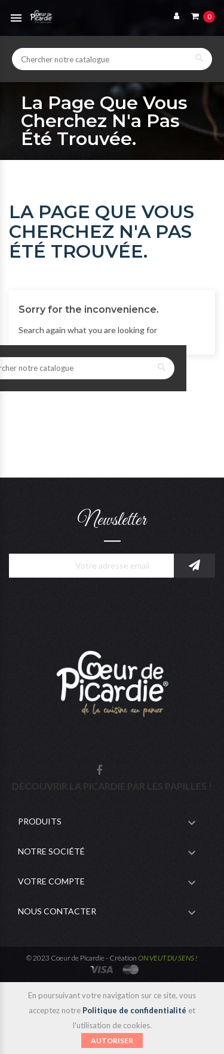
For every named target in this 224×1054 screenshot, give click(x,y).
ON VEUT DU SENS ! (168, 957)
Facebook (99, 771)
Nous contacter (57, 911)
